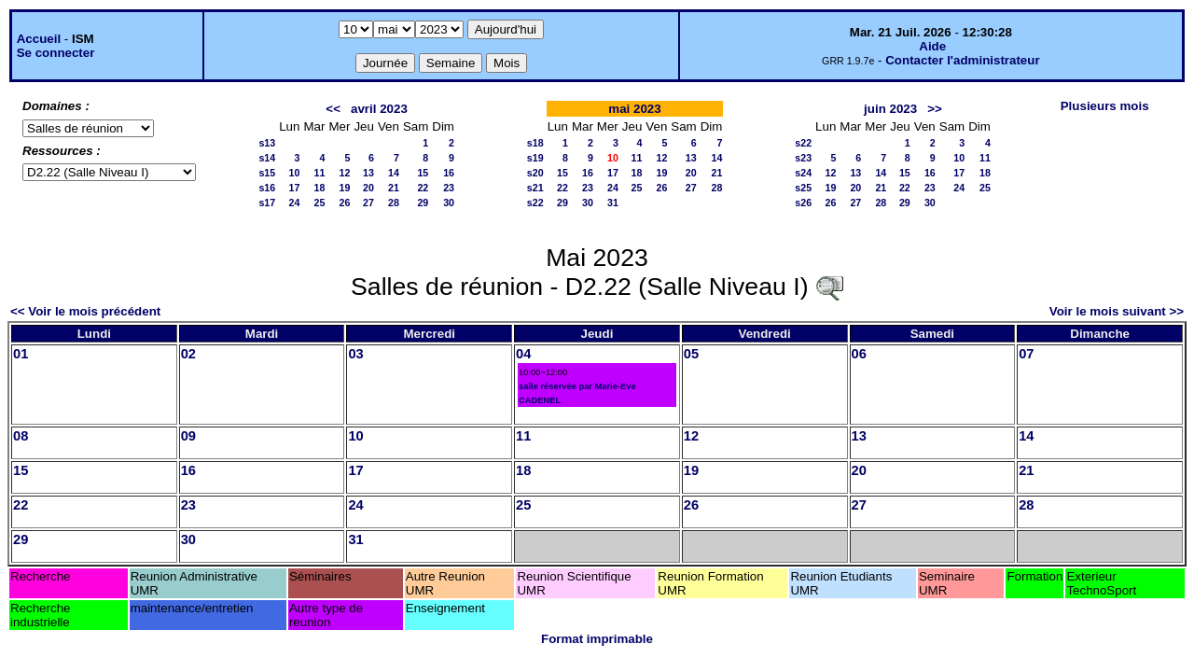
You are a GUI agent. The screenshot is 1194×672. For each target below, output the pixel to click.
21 (393, 187)
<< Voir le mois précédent (85, 311)
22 (422, 187)
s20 (535, 172)
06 (859, 353)
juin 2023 (890, 109)
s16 (266, 187)
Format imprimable (597, 639)
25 (320, 202)
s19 (535, 157)
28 (393, 202)
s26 (803, 202)
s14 (266, 157)
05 (691, 353)
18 (320, 187)
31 (612, 202)
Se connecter (56, 53)
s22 (535, 202)
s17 (266, 202)
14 (393, 172)
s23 (803, 157)
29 (422, 202)
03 (355, 353)
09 (188, 435)
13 (368, 172)
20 (368, 187)
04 (523, 353)
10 (294, 172)
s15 (266, 172)
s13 (266, 142)
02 (188, 353)
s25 (803, 187)
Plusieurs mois (1105, 106)
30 (448, 202)
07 (1026, 353)
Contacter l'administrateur (962, 60)
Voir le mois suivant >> (1116, 311)
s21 (535, 187)
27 (368, 202)
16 (448, 172)
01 (20, 353)
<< (333, 109)
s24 (803, 172)
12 (345, 172)
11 (320, 172)
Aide (932, 46)
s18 (535, 142)
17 (294, 187)
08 (20, 435)
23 (448, 187)
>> (934, 109)
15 (422, 172)
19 (345, 187)
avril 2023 (379, 109)
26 (345, 202)
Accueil (39, 39)
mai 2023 (634, 109)
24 (294, 202)
